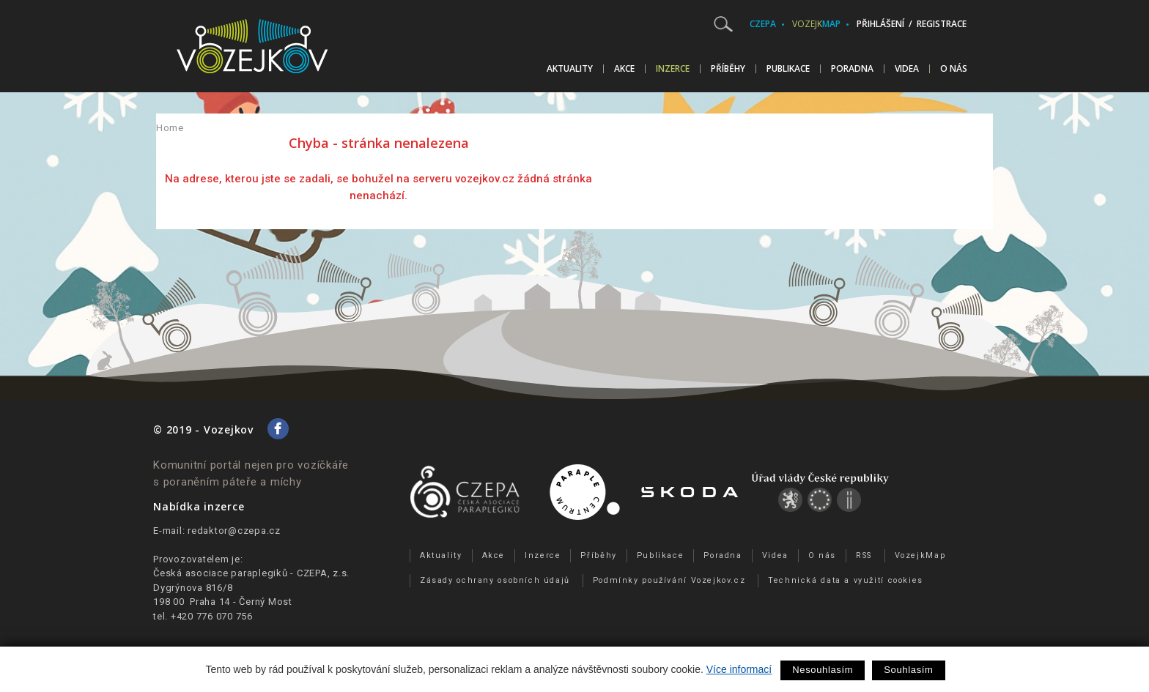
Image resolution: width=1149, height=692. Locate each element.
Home (170, 127)
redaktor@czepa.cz (234, 530)
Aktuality (570, 68)
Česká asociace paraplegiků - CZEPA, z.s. (251, 573)
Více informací (739, 669)
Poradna (852, 68)
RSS (864, 555)
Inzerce (673, 68)
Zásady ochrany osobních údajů (495, 580)
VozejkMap (920, 555)
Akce (624, 68)
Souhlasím (908, 669)
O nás (953, 68)
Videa (907, 68)
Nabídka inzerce (198, 506)
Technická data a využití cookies (845, 580)
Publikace (788, 68)
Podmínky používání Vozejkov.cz (669, 580)
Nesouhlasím (822, 669)
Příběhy (728, 68)
